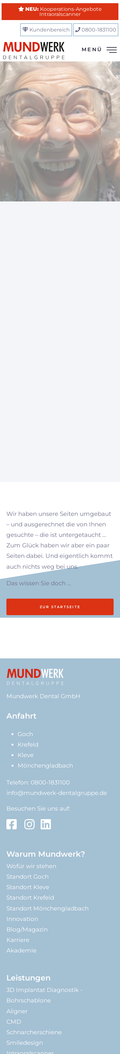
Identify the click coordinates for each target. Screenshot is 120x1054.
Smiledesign (24, 1042)
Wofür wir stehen (31, 866)
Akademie (21, 950)
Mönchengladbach (45, 765)
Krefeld (28, 744)
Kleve (26, 755)
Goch (25, 734)
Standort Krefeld (30, 897)
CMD (13, 1021)
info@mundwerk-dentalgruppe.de (56, 793)
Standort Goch (27, 876)
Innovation (22, 919)
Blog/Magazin (27, 929)
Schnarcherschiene (34, 1032)
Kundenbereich (49, 30)
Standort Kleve (27, 887)
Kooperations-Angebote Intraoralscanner (63, 11)
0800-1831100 (99, 30)
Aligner (17, 1011)
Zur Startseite (60, 607)
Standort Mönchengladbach (47, 908)
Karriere (17, 940)
